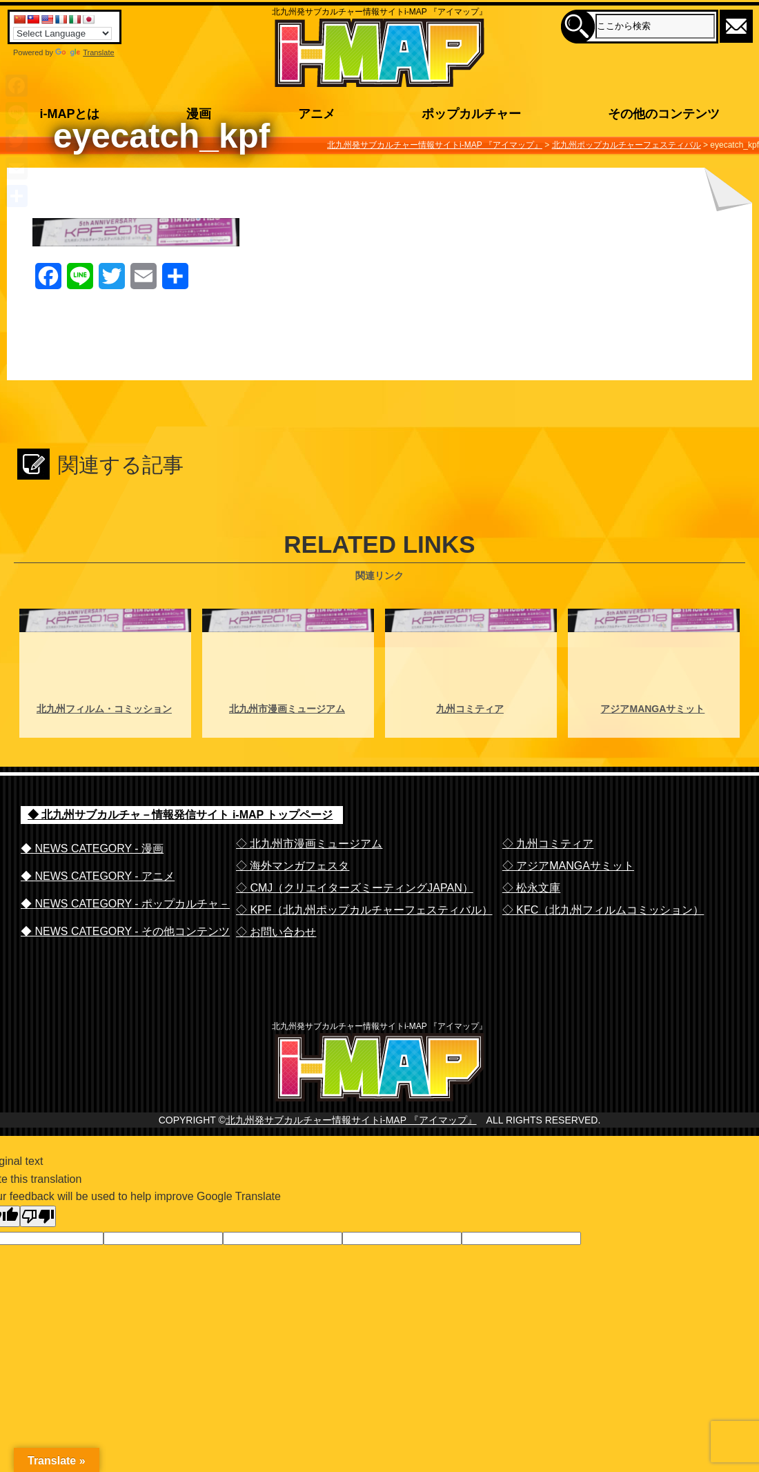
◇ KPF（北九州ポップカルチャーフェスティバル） (364, 910)
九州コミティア (470, 708)
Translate (84, 52)
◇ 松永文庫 (531, 888)
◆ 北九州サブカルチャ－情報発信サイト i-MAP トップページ (180, 815)
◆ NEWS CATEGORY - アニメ (98, 876)
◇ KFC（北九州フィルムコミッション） (603, 910)
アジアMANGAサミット (652, 708)
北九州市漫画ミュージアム (287, 708)
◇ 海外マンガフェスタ (292, 866)
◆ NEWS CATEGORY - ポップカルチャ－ (125, 904)
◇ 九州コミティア (547, 844)
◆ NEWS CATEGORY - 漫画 (92, 848)
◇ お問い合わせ (276, 932)
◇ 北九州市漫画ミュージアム (309, 844)
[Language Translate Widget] (62, 33)
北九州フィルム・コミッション (104, 708)
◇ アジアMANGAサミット (568, 866)
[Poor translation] (38, 1244)
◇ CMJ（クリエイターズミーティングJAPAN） (354, 888)
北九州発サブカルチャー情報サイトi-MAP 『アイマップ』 (351, 1147)
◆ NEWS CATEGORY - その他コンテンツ (125, 931)
